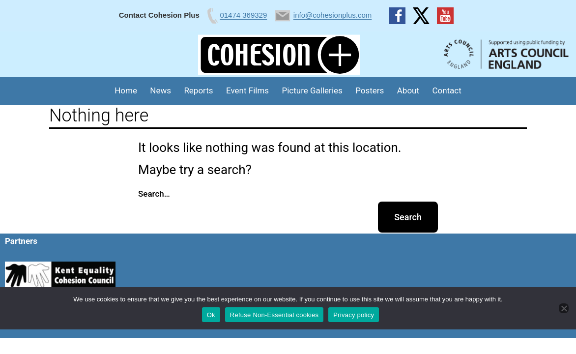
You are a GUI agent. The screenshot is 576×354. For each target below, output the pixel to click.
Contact (446, 90)
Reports (198, 90)
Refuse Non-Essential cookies (274, 315)
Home (126, 90)
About (408, 90)
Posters (369, 90)
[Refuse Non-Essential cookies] (564, 308)
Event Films (247, 90)
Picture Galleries (312, 90)
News (160, 90)
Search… (154, 194)
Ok (211, 315)
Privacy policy (353, 315)
